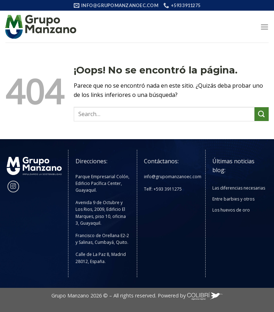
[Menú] (264, 26)
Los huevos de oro (231, 210)
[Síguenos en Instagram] (13, 186)
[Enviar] (262, 114)
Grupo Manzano (70, 295)
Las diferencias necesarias (238, 188)
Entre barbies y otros (233, 199)
